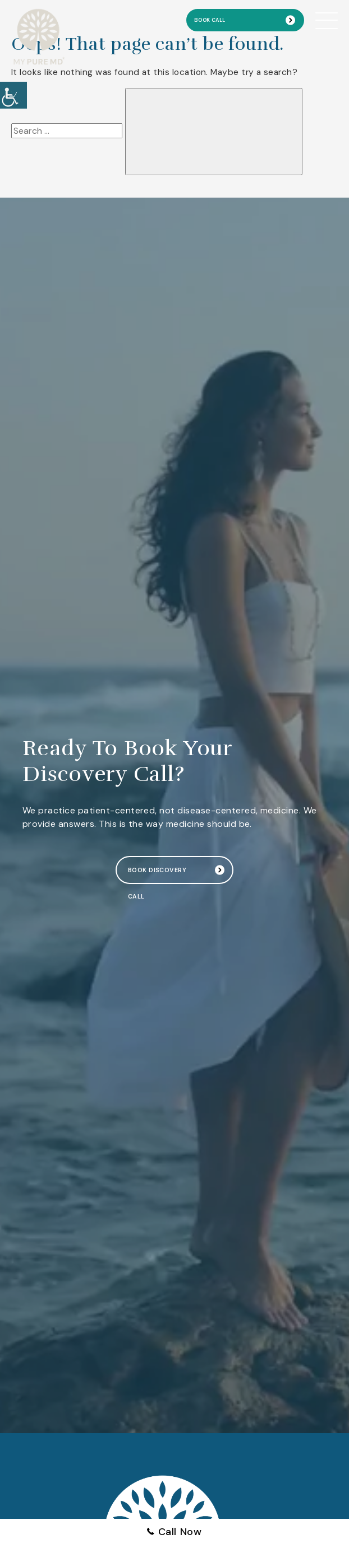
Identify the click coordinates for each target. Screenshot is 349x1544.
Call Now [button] (174, 1531)
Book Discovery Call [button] (157, 875)
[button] (13, 95)
